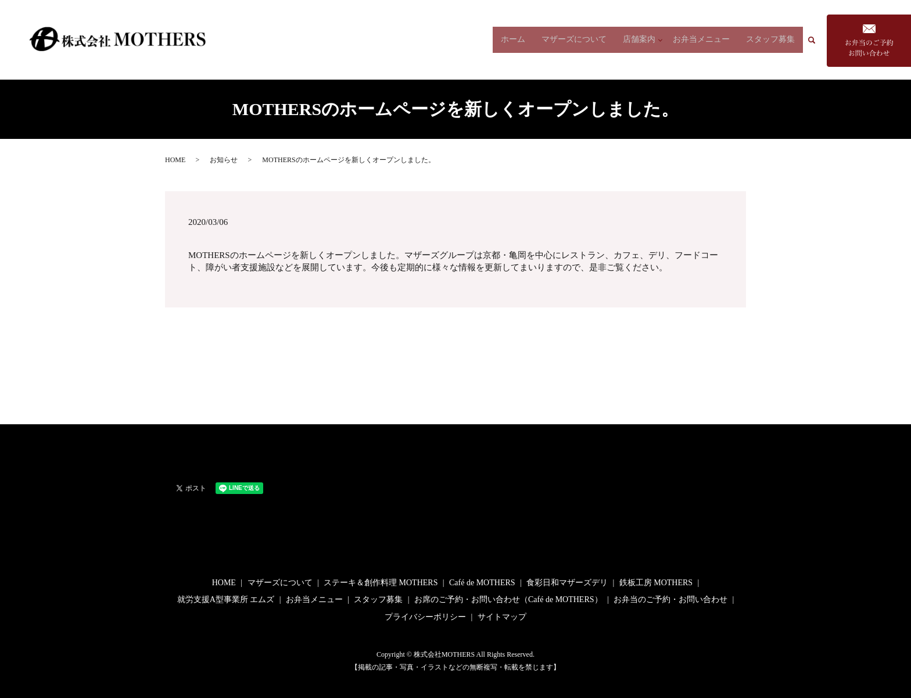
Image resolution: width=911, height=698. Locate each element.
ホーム (510, 39)
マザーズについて (571, 39)
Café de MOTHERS (482, 582)
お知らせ (224, 160)
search (816, 39)
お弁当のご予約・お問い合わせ (670, 599)
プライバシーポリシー (425, 617)
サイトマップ (502, 617)
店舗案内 (636, 39)
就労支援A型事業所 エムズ (226, 599)
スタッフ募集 (770, 39)
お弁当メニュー (701, 39)
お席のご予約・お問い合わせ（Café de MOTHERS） (508, 599)
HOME (175, 160)
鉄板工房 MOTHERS (656, 582)
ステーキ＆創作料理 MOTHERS (380, 582)
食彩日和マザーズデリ (567, 582)
